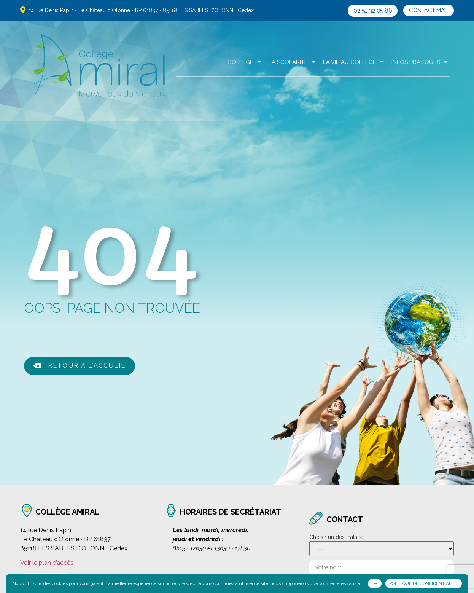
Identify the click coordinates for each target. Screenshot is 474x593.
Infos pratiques (419, 62)
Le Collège (240, 62)
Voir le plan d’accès (46, 561)
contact (343, 519)
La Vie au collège (353, 62)
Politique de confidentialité (423, 583)
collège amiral (66, 511)
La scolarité (292, 62)
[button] (373, 11)
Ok (375, 583)
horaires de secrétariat (229, 511)
